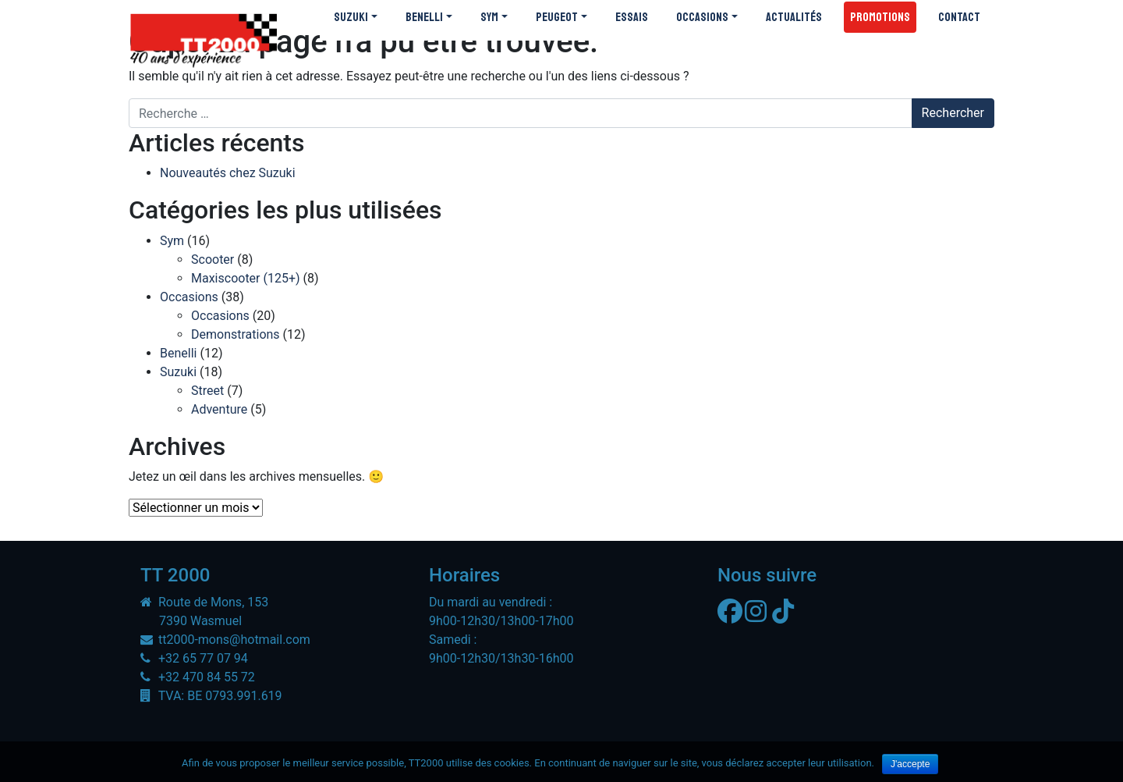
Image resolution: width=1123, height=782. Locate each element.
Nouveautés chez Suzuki (228, 172)
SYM (489, 17)
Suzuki (351, 17)
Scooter (212, 259)
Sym (172, 240)
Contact (959, 17)
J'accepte (910, 764)
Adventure (219, 409)
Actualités (794, 17)
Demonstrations (235, 334)
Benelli (424, 17)
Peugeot (557, 17)
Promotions (880, 17)
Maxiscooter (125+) (245, 278)
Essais (631, 17)
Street (207, 390)
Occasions (702, 17)
